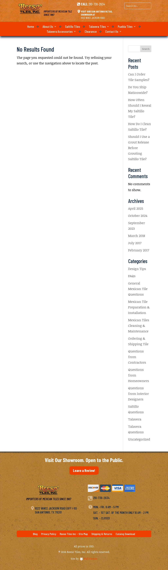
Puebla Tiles (125, 26)
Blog (35, 534)
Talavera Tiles (97, 26)
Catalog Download (125, 534)
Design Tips (137, 268)
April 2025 (135, 208)
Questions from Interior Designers (138, 393)
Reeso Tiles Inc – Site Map (74, 534)
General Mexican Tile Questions (137, 289)
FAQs (132, 276)
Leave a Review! (84, 470)
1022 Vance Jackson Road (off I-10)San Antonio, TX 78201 (56, 510)
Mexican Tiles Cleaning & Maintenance (138, 325)
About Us (48, 26)
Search (145, 48)
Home (30, 26)
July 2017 (134, 243)
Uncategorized (139, 439)
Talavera (134, 419)
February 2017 (138, 250)
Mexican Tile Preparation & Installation (139, 307)
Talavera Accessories (60, 31)
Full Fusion (90, 558)
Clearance (91, 31)
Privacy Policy (48, 534)
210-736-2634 (96, 4)
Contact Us (111, 31)
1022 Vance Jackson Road (93, 17)
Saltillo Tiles (72, 26)
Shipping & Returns (101, 534)
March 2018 (136, 235)
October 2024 (137, 215)
